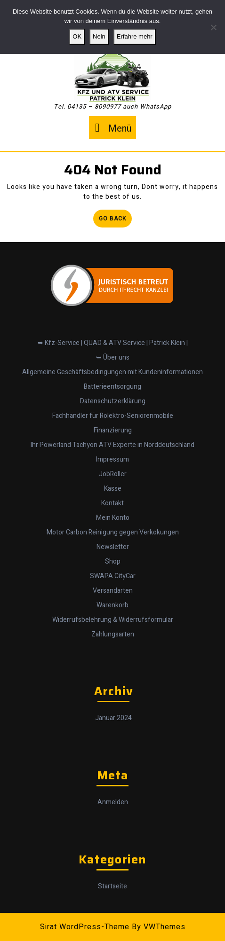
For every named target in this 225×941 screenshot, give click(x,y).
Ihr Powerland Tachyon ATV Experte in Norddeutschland (112, 441)
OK (76, 36)
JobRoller (113, 470)
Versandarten (113, 586)
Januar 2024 (113, 714)
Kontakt (112, 499)
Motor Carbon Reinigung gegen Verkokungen (113, 528)
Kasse (112, 484)
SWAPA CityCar (113, 572)
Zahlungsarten (112, 630)
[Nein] (213, 27)
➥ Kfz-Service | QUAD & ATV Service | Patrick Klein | (113, 339)
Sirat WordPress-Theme (84, 927)
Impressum (112, 455)
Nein (99, 36)
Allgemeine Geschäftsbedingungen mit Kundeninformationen (112, 368)
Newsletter (112, 543)
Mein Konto (112, 513)
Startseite (112, 882)
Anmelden (112, 798)
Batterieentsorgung (112, 382)
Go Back (115, 220)
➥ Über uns (112, 353)
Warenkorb (112, 601)
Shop (113, 557)
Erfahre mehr (135, 36)
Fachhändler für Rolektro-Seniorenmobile (112, 411)
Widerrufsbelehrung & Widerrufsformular (112, 615)
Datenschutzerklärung (112, 397)
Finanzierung (113, 426)
